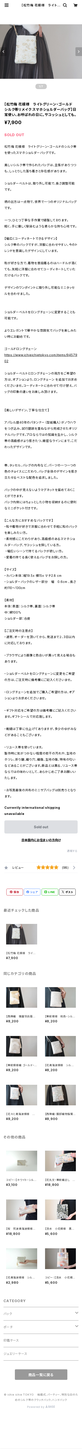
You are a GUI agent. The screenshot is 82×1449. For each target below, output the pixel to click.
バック (7, 1313)
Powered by (41, 1407)
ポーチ (8, 1327)
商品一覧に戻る (41, 1375)
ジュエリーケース (15, 1354)
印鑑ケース (11, 1340)
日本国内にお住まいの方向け (41, 840)
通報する (72, 851)
